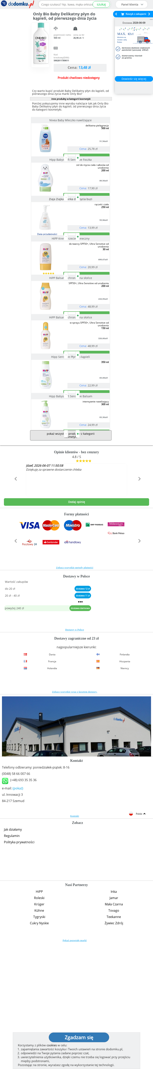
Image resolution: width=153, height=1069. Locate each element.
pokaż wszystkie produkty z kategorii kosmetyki (71, 561)
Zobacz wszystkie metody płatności (74, 693)
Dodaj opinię (76, 628)
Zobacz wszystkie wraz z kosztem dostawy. (74, 818)
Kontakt (74, 942)
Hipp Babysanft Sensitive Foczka (71, 175)
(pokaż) (18, 914)
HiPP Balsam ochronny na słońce (71, 341)
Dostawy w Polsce (74, 756)
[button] (15, 613)
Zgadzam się (79, 1037)
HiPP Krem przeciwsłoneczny (71, 286)
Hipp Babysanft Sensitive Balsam (71, 506)
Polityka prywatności (19, 968)
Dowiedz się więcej (134, 79)
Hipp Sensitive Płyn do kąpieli (71, 451)
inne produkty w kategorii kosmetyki (70, 99)
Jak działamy (13, 955)
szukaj (101, 4)
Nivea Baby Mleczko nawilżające (71, 120)
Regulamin (12, 962)
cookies (52, 1045)
